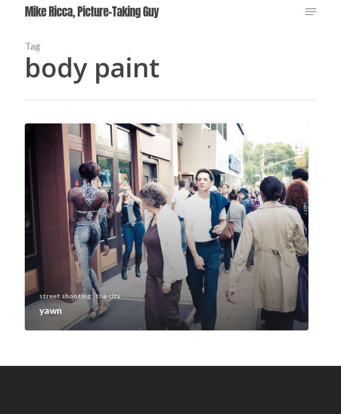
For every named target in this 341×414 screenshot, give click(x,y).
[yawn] (166, 226)
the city (108, 296)
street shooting (65, 296)
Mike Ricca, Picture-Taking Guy (91, 11)
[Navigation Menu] (311, 12)
